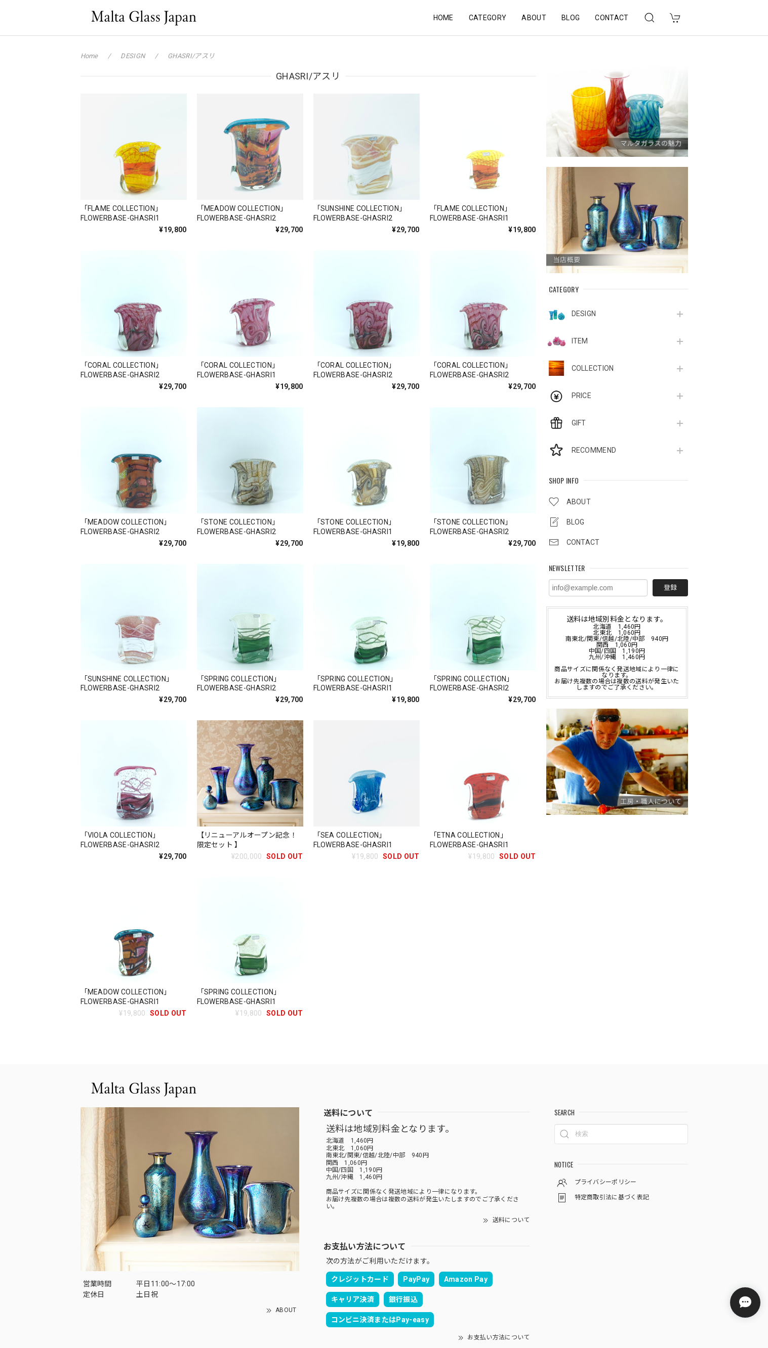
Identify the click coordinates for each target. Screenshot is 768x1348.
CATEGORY (488, 18)
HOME (443, 18)
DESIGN (584, 314)
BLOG (570, 18)
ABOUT (533, 18)
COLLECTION (593, 368)
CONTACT (611, 18)
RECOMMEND (594, 450)
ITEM (580, 341)
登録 (670, 587)
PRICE (582, 396)
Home (89, 56)
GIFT (579, 423)
